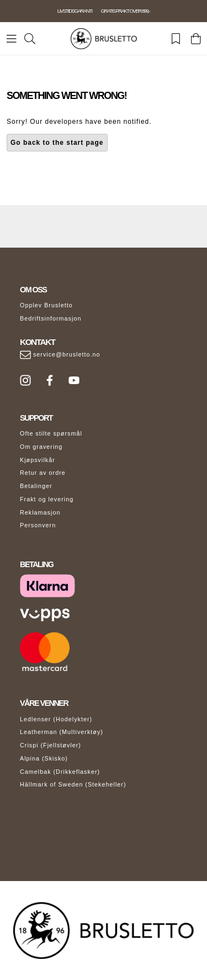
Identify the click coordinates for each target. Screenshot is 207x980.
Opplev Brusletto (46, 305)
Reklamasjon (40, 512)
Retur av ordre (43, 472)
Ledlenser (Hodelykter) (56, 719)
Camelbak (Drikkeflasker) (60, 771)
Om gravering (41, 446)
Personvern (38, 525)
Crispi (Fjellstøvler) (50, 745)
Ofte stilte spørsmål (51, 433)
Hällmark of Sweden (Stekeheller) (73, 784)
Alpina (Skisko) (44, 758)
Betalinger (36, 486)
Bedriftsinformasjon (50, 318)
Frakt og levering (46, 499)
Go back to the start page (57, 142)
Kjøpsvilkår (37, 460)
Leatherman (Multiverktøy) (61, 732)
